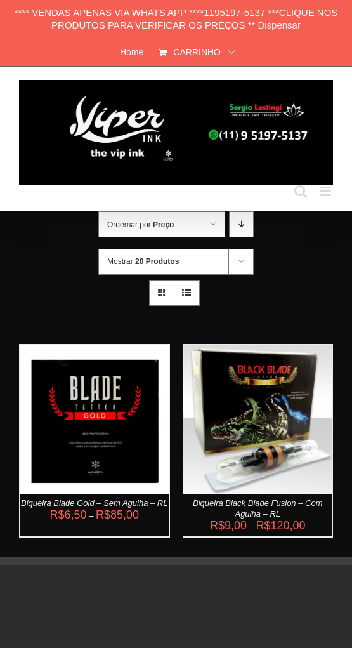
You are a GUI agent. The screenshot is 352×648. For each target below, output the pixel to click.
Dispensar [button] (279, 25)
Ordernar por (140, 224)
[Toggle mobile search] (300, 191)
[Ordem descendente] (241, 224)
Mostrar (143, 261)
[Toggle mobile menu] (326, 191)
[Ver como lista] (186, 293)
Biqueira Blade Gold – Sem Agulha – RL (94, 503)
